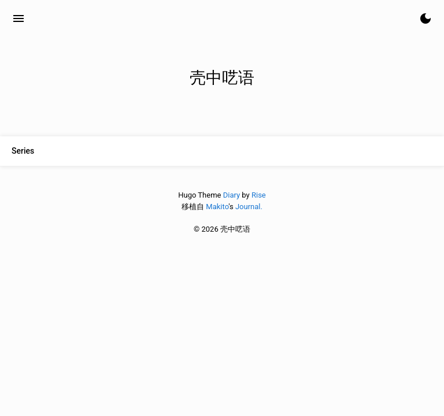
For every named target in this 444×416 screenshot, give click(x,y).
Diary (231, 195)
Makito (217, 206)
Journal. (248, 206)
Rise (258, 195)
